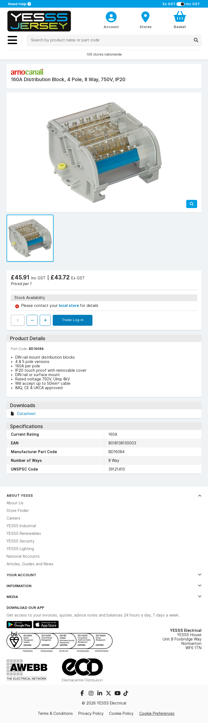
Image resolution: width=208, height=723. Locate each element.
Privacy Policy (91, 713)
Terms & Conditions (55, 713)
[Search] (196, 40)
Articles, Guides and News (30, 564)
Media (104, 596)
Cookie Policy (121, 713)
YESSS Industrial (21, 526)
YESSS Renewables (24, 533)
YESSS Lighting (20, 549)
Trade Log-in (72, 320)
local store (69, 305)
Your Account (104, 575)
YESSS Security (21, 541)
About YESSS (104, 495)
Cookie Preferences (157, 713)
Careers (13, 518)
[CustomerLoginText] (111, 16)
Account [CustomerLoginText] (111, 27)
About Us (15, 503)
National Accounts (23, 556)
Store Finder (18, 510)
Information (104, 586)
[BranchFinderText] (145, 19)
